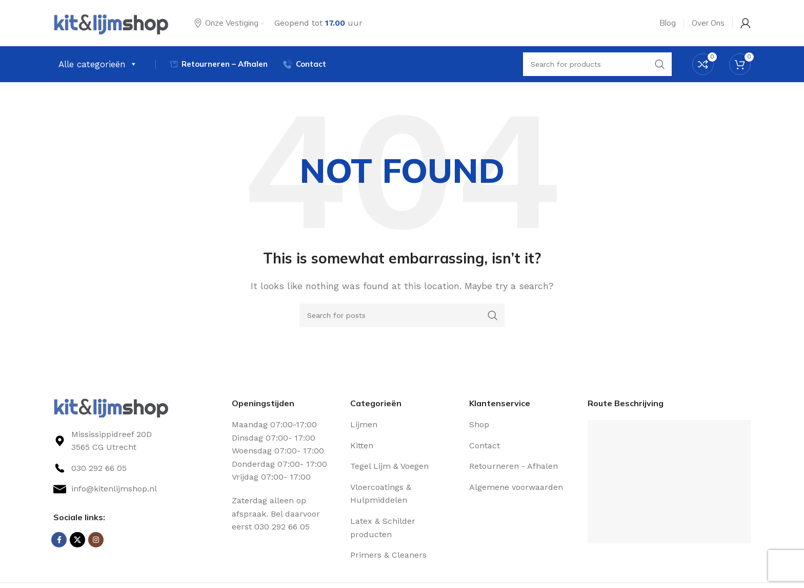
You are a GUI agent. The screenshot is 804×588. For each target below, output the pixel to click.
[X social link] (77, 539)
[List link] (134, 468)
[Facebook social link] (59, 539)
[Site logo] (111, 22)
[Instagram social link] (96, 539)
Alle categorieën (97, 64)
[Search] (402, 315)
